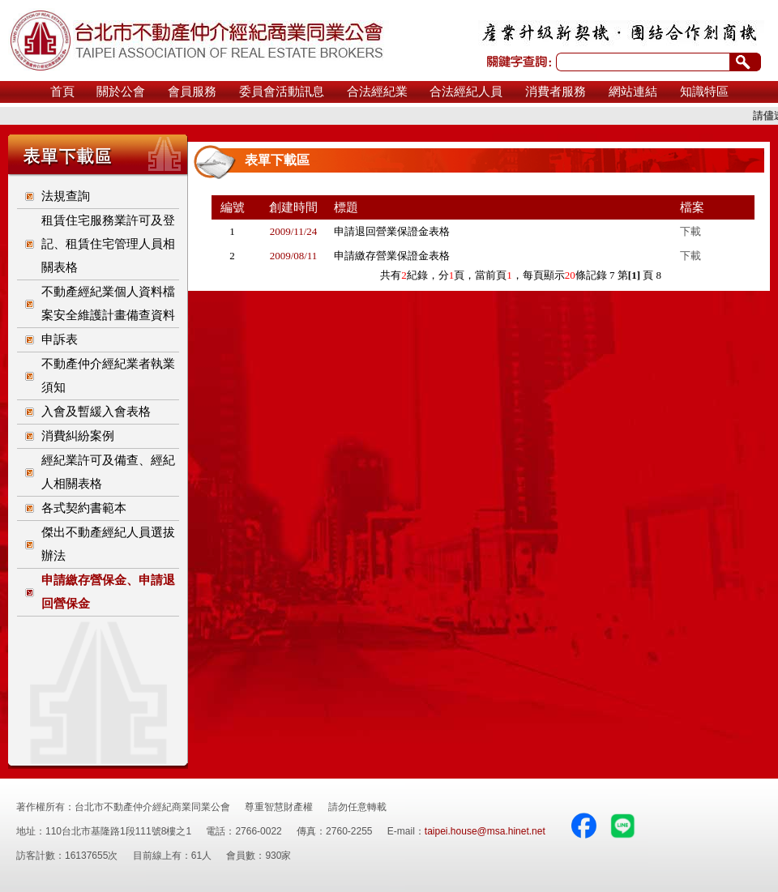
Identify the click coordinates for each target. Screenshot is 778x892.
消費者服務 (555, 91)
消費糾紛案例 (77, 435)
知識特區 (704, 91)
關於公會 (120, 91)
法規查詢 (65, 196)
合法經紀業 (377, 91)
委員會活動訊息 (281, 91)
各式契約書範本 (83, 507)
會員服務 (192, 91)
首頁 (62, 91)
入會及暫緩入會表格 (96, 411)
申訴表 (59, 339)
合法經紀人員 (466, 91)
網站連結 (633, 91)
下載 (690, 231)
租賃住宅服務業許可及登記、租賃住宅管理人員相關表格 (108, 244)
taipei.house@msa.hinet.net (485, 831)
